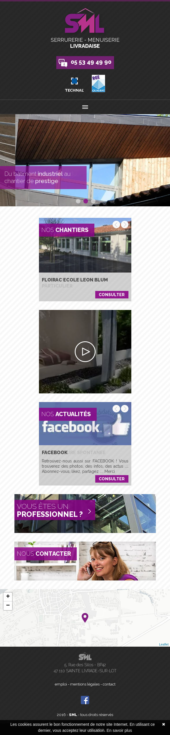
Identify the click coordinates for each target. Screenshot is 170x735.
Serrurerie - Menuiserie (85, 43)
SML (73, 715)
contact (109, 684)
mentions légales (85, 684)
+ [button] (8, 597)
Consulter (112, 294)
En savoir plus (119, 730)
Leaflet (164, 644)
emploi (61, 684)
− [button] (8, 605)
